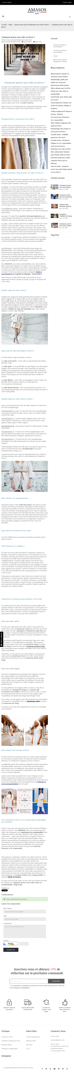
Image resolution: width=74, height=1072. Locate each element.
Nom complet (7, 908)
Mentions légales (6, 1045)
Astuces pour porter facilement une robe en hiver (19, 40)
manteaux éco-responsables (32, 832)
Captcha (5, 940)
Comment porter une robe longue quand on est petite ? (65, 188)
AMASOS (21, 830)
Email (5, 916)
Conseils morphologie (33, 1037)
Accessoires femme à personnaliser (60, 51)
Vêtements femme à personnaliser (59, 46)
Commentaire (7, 923)
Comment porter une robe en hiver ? (65, 226)
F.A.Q (27, 1049)
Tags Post (55, 235)
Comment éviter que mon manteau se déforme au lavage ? (65, 197)
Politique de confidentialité (9, 1049)
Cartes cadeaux (7, 2)
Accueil (54, 38)
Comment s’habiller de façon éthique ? (65, 216)
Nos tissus (29, 1045)
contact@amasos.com (57, 1040)
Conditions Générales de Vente (10, 1041)
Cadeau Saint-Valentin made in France (65, 206)
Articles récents (58, 178)
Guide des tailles (31, 1041)
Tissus (55, 56)
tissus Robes (37, 274)
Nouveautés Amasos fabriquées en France (60, 60)
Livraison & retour (7, 1037)
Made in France (14, 877)
